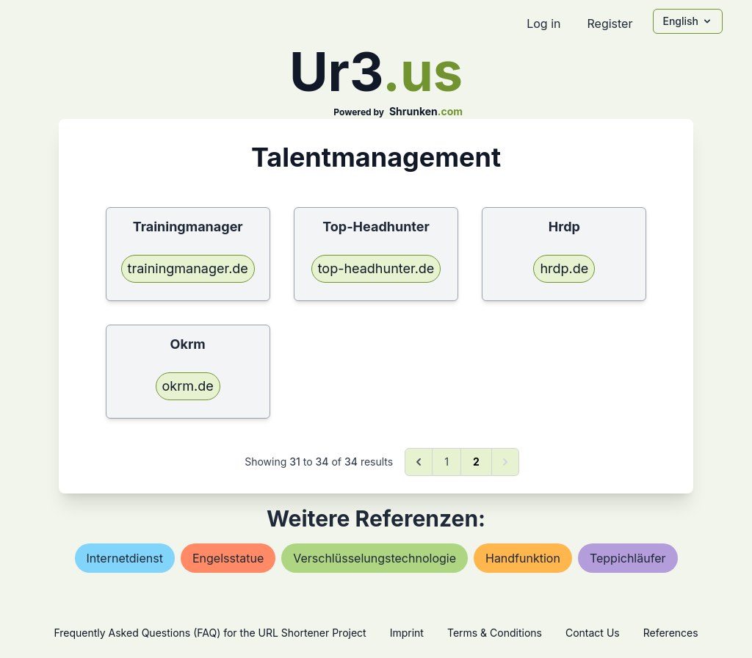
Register (609, 23)
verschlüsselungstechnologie (374, 558)
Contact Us (592, 632)
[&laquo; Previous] (419, 462)
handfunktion (522, 558)
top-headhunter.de (376, 268)
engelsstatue (228, 558)
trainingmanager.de (188, 268)
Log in (543, 23)
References (670, 632)
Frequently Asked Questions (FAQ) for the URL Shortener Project (210, 632)
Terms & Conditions (494, 632)
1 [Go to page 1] (446, 461)
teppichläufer (628, 558)
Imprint (407, 632)
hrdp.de (564, 268)
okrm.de (188, 386)
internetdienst (125, 558)
